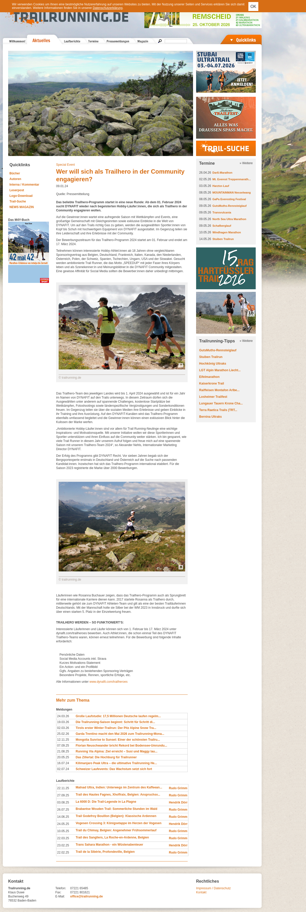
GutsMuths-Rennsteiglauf (229, 205)
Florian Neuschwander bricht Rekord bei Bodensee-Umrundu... (121, 745)
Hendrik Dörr (178, 802)
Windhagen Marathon (226, 232)
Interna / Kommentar (24, 184)
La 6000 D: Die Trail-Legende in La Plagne (106, 801)
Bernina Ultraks (210, 416)
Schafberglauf (221, 225)
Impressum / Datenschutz (213, 888)
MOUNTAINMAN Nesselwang (231, 192)
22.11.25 (63, 788)
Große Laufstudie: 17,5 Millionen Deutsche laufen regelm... (118, 716)
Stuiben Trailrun (223, 239)
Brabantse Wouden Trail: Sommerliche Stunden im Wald (116, 809)
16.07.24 (63, 763)
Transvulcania (221, 212)
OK (253, 6)
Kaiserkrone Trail (211, 383)
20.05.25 (63, 757)
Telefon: (60, 888)
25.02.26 (63, 734)
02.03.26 (63, 728)
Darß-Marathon (222, 172)
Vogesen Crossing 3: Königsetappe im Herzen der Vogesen (118, 823)
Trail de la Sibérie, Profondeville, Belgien (105, 852)
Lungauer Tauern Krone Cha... (221, 403)
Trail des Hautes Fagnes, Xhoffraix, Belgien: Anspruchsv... (118, 794)
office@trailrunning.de (86, 896)
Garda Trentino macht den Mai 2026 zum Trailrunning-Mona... (120, 734)
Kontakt (201, 892)
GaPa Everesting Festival (229, 199)
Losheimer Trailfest (213, 397)
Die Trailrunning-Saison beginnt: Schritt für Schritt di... (115, 722)
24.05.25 (63, 824)
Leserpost (16, 190)
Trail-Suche (17, 201)
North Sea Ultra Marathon (229, 219)
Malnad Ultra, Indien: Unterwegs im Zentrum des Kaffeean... (119, 787)
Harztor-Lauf (220, 185)
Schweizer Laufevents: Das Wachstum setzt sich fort (114, 769)
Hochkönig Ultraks (212, 363)
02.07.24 (63, 769)
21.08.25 (63, 751)
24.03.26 (63, 716)
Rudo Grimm (178, 788)
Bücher (14, 173)
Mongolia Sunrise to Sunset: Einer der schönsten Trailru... (118, 739)
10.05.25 (63, 831)
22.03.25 (63, 838)
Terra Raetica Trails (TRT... (218, 410)
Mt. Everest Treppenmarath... (231, 179)
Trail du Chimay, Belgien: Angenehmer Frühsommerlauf (116, 830)
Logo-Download (21, 196)
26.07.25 (63, 809)
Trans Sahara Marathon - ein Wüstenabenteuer (109, 844)
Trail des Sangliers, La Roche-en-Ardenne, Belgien (112, 837)
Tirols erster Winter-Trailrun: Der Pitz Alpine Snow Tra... (116, 728)
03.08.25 (63, 802)
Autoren (15, 179)
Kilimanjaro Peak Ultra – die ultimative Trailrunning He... (116, 763)
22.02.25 (63, 852)
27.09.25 (63, 795)
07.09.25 (63, 745)
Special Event (65, 164)
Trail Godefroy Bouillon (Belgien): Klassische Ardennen (116, 816)
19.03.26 (63, 722)
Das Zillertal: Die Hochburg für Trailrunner (106, 757)
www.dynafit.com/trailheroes (109, 681)
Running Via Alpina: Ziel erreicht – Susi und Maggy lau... (117, 751)
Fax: (58, 892)
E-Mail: (60, 896)
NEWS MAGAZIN (21, 207)
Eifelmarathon (209, 377)
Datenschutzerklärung (108, 8)
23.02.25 (63, 845)
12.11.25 (63, 739)
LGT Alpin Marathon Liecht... (220, 370)
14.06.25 (63, 817)
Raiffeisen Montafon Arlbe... (219, 390)
